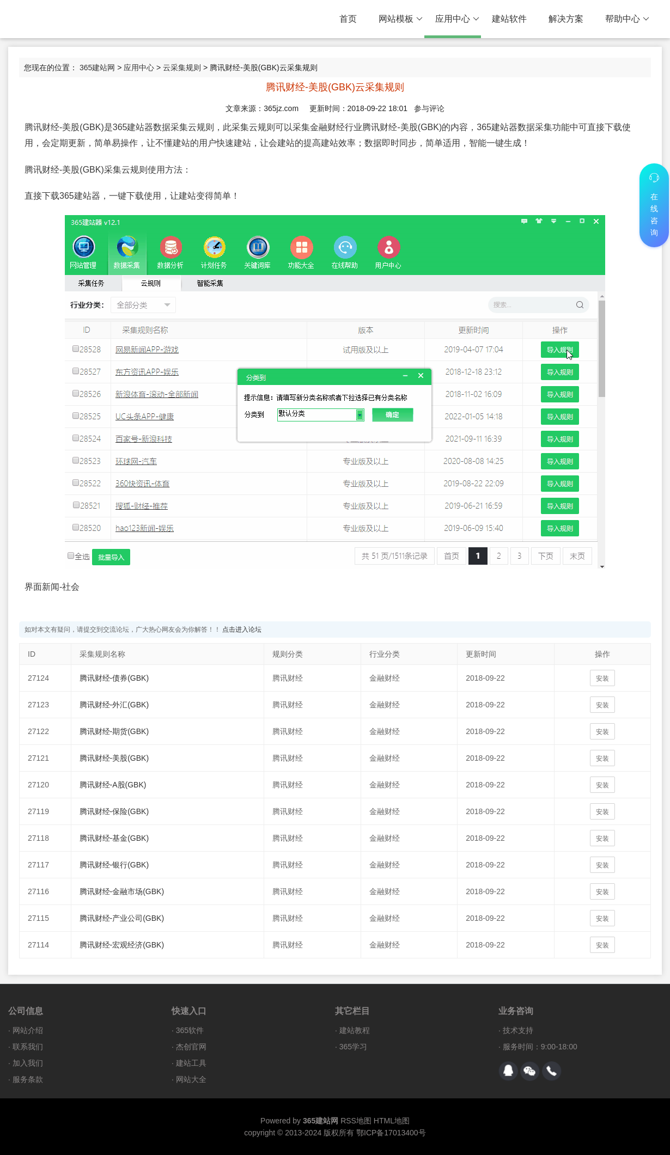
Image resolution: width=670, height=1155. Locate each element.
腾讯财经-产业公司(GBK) (122, 918)
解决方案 (566, 18)
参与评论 (429, 108)
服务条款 (28, 1079)
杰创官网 (191, 1046)
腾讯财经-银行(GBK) (114, 864)
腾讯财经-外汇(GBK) (114, 704)
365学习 (353, 1046)
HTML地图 (392, 1120)
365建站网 (97, 67)
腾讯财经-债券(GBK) (114, 678)
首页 (348, 18)
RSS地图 (355, 1120)
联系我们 (28, 1046)
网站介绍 (28, 1030)
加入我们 (28, 1063)
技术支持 (518, 1030)
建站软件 (509, 18)
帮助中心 (627, 19)
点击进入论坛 (241, 629)
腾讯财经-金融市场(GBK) (122, 891)
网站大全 (191, 1079)
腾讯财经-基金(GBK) (114, 838)
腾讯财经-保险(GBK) (114, 811)
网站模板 (401, 19)
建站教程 (354, 1030)
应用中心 (457, 19)
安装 (602, 678)
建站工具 (191, 1063)
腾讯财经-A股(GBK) (113, 784)
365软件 (190, 1030)
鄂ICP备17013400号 (391, 1132)
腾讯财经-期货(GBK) (114, 731)
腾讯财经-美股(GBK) (114, 758)
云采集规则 (182, 67)
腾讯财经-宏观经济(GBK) (122, 944)
